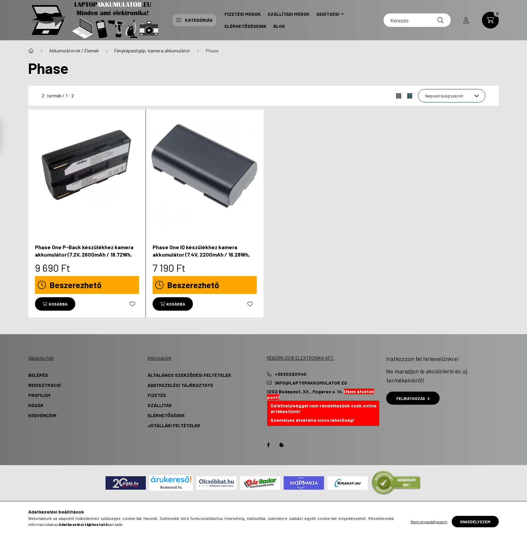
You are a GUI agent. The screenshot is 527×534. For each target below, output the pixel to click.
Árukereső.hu (171, 487)
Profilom (39, 395)
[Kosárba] (55, 304)
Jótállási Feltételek (174, 425)
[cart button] (490, 20)
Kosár (35, 405)
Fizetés (157, 395)
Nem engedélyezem (429, 521)
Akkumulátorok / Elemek (74, 50)
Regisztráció (44, 385)
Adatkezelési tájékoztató (180, 385)
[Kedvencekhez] (132, 304)
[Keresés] (417, 20)
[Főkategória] (31, 50)
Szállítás (160, 405)
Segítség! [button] (328, 14)
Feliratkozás (413, 398)
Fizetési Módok (243, 14)
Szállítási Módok (289, 14)
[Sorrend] (451, 95)
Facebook (268, 445)
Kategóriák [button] (194, 20)
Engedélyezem (475, 521)
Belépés (38, 375)
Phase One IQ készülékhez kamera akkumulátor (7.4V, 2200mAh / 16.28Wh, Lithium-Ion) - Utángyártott (201, 254)
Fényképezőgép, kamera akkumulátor (152, 50)
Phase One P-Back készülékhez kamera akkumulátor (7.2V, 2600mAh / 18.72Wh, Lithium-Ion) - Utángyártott (84, 254)
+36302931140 (291, 374)
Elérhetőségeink (246, 26)
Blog (279, 26)
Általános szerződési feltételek (189, 375)
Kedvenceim (42, 415)
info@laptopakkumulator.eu (311, 383)
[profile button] (466, 20)
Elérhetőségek (166, 415)
